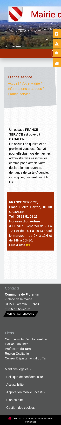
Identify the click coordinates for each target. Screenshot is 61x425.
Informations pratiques (25, 89)
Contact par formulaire (20, 314)
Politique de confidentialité (24, 377)
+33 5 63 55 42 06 (17, 309)
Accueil (13, 83)
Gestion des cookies (20, 407)
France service (19, 94)
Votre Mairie (31, 83)
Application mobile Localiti (24, 392)
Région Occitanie (17, 353)
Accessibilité (15, 384)
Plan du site (14, 400)
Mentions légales (16, 369)
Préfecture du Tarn (18, 349)
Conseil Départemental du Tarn (26, 358)
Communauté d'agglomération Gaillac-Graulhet (26, 341)
